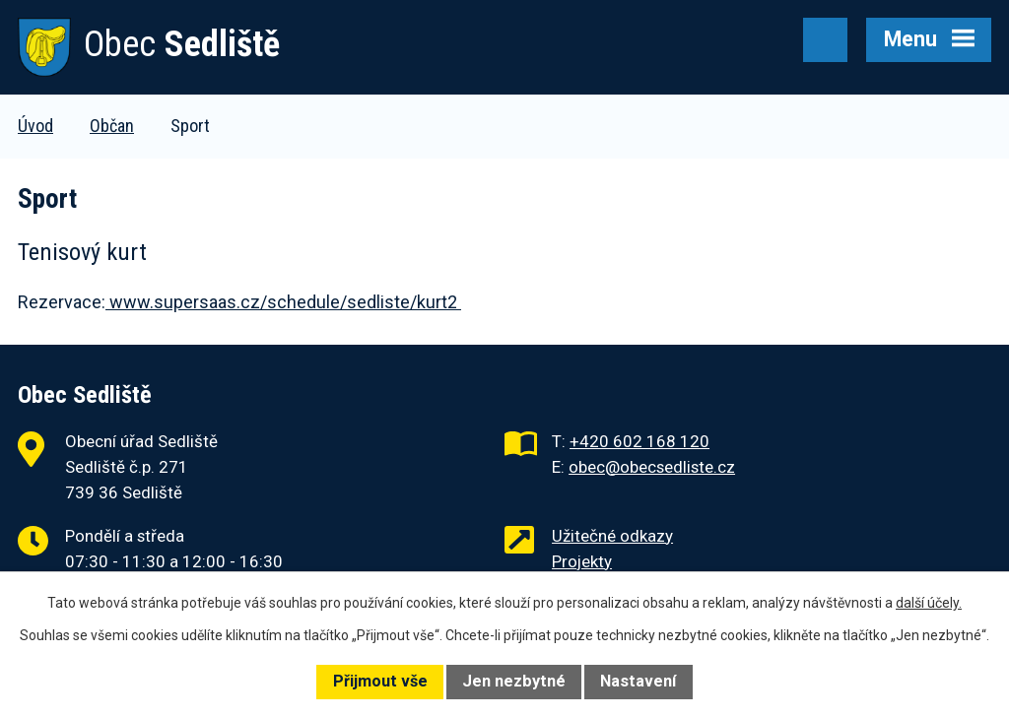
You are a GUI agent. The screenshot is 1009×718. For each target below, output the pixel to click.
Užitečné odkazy (612, 536)
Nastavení (638, 681)
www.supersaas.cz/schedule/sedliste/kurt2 (283, 302)
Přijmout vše (380, 681)
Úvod (35, 125)
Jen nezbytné (514, 681)
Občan (112, 125)
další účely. (929, 603)
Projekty (582, 561)
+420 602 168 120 (639, 441)
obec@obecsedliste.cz (652, 467)
